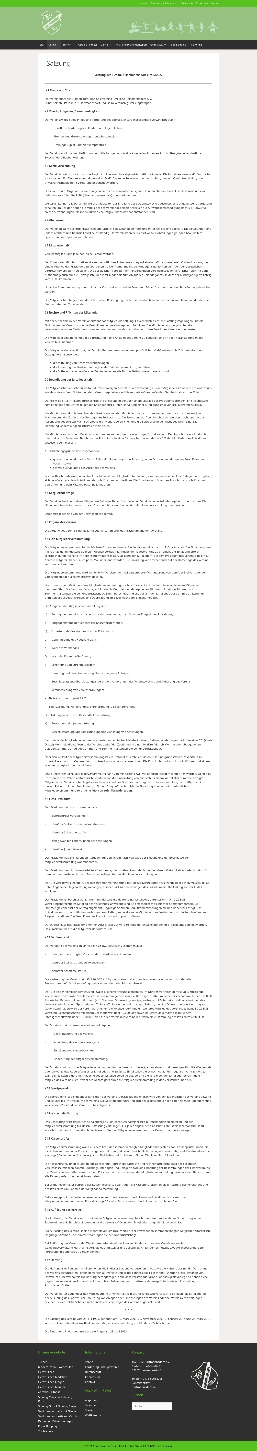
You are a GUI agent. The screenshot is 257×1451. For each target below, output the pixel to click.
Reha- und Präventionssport (131, 44)
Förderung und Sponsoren (164, 3)
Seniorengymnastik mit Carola (58, 1416)
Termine (90, 1405)
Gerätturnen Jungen (51, 1382)
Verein (144, 3)
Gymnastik (159, 44)
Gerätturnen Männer (52, 1387)
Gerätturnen (46, 1372)
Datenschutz (186, 3)
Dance (107, 44)
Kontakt (215, 3)
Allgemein (91, 1400)
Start (42, 44)
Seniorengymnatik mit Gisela (57, 1411)
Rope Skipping (177, 44)
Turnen (69, 44)
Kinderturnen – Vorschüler (55, 1367)
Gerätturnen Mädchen (52, 1377)
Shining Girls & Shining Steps (57, 1406)
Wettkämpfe (93, 1415)
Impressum (202, 3)
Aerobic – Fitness (87, 44)
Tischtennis (195, 44)
